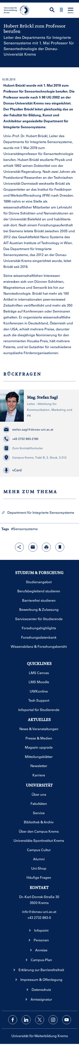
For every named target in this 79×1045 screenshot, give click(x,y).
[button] (39, 470)
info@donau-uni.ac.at (39, 911)
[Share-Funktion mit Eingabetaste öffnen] (19, 547)
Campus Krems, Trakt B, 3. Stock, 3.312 (35, 457)
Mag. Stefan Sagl (42, 397)
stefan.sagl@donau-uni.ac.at (28, 429)
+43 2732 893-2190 (20, 438)
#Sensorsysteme (24, 529)
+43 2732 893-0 (39, 917)
